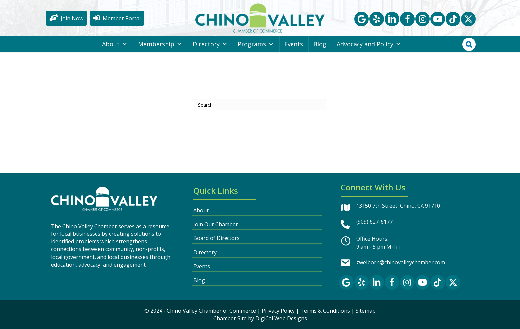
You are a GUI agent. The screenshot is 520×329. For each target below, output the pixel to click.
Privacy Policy (278, 310)
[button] (361, 19)
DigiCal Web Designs (281, 318)
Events (293, 44)
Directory (210, 44)
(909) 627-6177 (374, 221)
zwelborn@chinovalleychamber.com (401, 262)
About (115, 44)
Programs (256, 44)
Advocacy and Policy (369, 44)
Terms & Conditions (325, 310)
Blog (319, 44)
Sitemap (366, 310)
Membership (160, 44)
